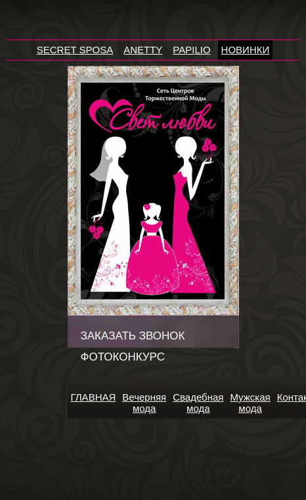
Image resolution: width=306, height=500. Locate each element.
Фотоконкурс (123, 357)
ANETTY (142, 49)
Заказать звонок (133, 336)
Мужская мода (250, 402)
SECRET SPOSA (75, 49)
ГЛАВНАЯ (93, 397)
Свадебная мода (198, 402)
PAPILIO (191, 49)
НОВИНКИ (245, 49)
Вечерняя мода (144, 402)
